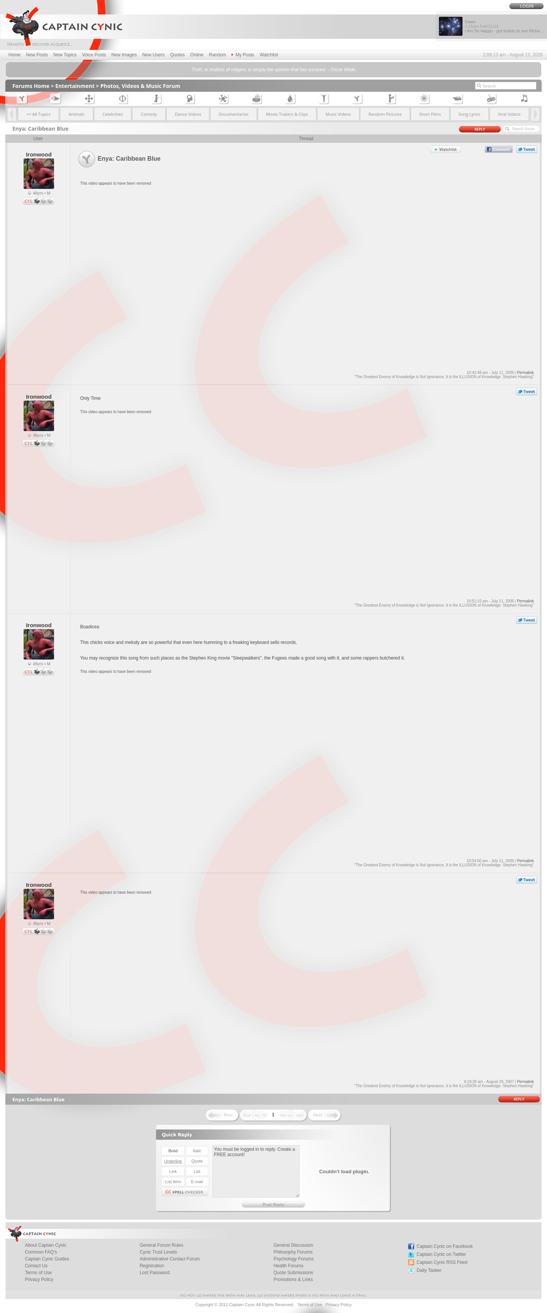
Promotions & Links (293, 1279)
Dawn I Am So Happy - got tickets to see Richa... (504, 26)
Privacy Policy (39, 1279)
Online (197, 55)
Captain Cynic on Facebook (445, 1246)
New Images (124, 55)
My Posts (242, 55)
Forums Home (30, 85)
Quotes (177, 55)
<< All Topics (38, 114)
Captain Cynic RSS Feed (442, 1262)
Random (217, 55)
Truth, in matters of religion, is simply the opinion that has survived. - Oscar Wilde (274, 69)
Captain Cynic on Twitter (441, 1254)
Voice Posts (94, 55)
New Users (153, 55)
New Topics (65, 55)
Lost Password (155, 1272)
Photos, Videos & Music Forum (140, 85)
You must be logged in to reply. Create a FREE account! (256, 1171)
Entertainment (74, 85)
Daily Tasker (429, 1270)
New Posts (37, 55)
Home (14, 55)
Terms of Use (309, 1304)
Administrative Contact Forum (170, 1259)
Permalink (525, 373)
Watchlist (269, 55)
